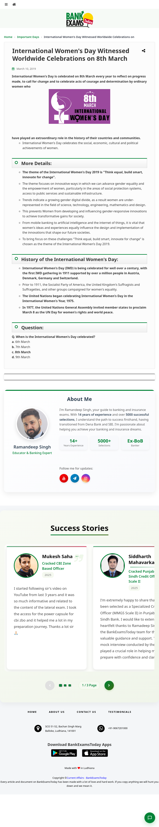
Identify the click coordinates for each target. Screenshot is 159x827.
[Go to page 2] (65, 718)
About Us (57, 744)
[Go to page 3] (69, 718)
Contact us (86, 744)
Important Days (28, 37)
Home (8, 37)
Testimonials (119, 744)
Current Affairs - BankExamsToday (86, 810)
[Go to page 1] (60, 718)
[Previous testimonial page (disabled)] (50, 718)
